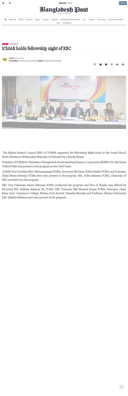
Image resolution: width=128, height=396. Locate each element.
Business (29, 19)
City (84, 19)
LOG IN (123, 3)
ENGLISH (62, 3)
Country (92, 19)
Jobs (58, 23)
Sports (37, 19)
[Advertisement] (64, 36)
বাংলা (70, 3)
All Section (102, 19)
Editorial (55, 19)
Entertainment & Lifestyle (70, 19)
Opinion (46, 19)
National (12, 19)
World (21, 19)
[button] (3, 3)
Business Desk (19, 58)
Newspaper (67, 23)
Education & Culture (116, 19)
